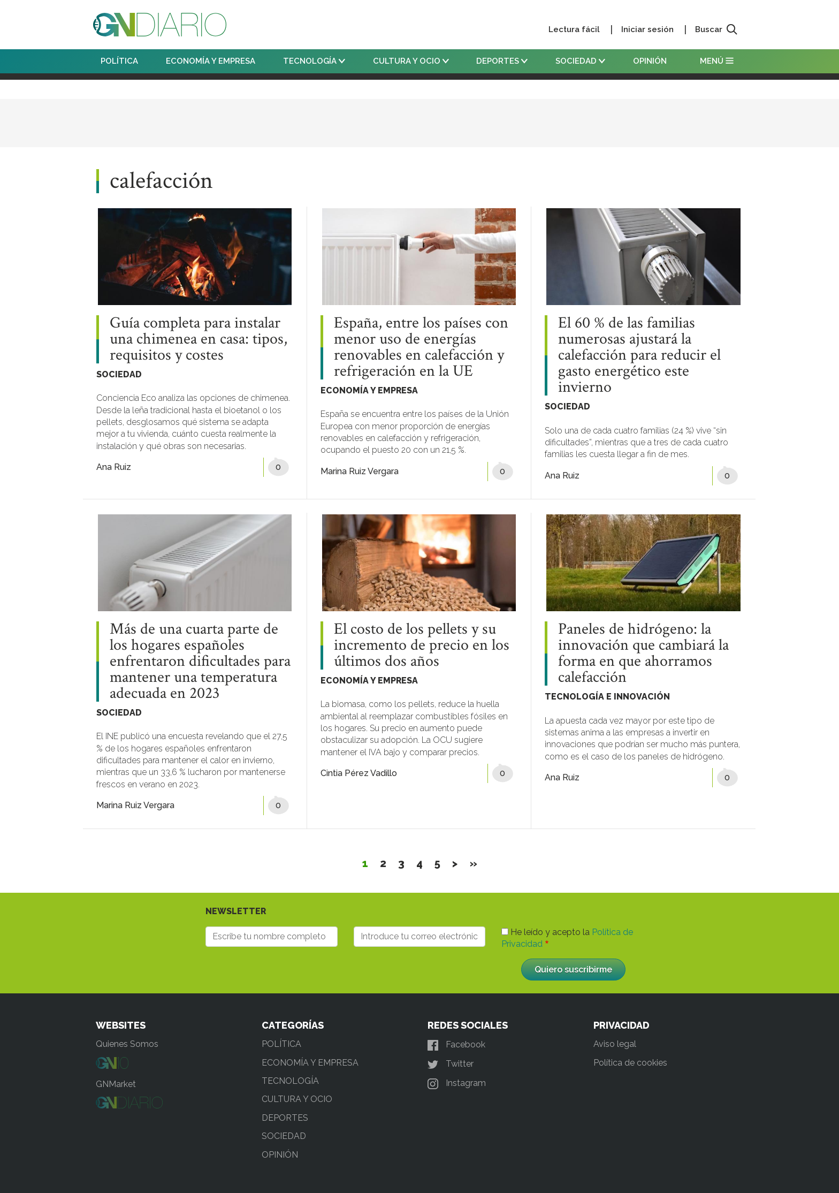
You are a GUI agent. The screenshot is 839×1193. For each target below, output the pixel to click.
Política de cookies (630, 1063)
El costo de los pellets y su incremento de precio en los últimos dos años (421, 645)
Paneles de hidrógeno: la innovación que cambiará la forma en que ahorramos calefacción (643, 653)
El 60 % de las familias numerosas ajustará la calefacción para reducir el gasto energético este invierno (639, 355)
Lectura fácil (574, 29)
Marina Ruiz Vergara (360, 471)
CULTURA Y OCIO (411, 61)
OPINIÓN (650, 61)
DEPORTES (502, 61)
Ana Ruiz (113, 467)
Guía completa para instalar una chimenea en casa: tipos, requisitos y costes (198, 339)
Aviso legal (614, 1044)
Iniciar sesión (647, 29)
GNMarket (116, 1084)
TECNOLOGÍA (314, 61)
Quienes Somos (127, 1044)
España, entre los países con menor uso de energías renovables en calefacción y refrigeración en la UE (421, 347)
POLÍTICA (119, 61)
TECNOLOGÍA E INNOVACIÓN (607, 697)
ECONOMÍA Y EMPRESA (210, 61)
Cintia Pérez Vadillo (359, 773)
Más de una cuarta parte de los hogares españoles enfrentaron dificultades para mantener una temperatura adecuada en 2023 (200, 661)
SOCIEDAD (580, 61)
